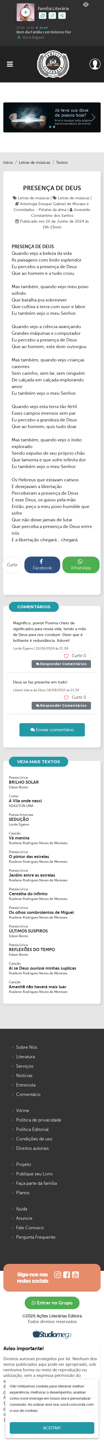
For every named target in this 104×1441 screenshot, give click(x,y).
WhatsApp (81, 564)
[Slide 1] (54, 127)
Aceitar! (52, 1428)
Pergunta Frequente (35, 1237)
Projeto (23, 1164)
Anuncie (24, 1218)
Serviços (24, 1066)
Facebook (42, 564)
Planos (22, 1192)
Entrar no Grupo (52, 1303)
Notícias (24, 1075)
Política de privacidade (38, 1120)
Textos (62, 162)
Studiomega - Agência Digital (52, 1334)
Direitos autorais (32, 1148)
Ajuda (21, 1208)
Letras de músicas (34, 162)
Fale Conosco (30, 1227)
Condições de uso (34, 1138)
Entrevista (25, 1085)
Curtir (12, 564)
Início (8, 162)
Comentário (28, 1094)
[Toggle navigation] (9, 64)
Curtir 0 (75, 655)
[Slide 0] (50, 127)
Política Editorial (32, 1129)
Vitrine (22, 1110)
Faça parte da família (36, 1183)
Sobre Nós (26, 1047)
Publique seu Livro (34, 1173)
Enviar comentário (52, 729)
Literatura (25, 1056)
